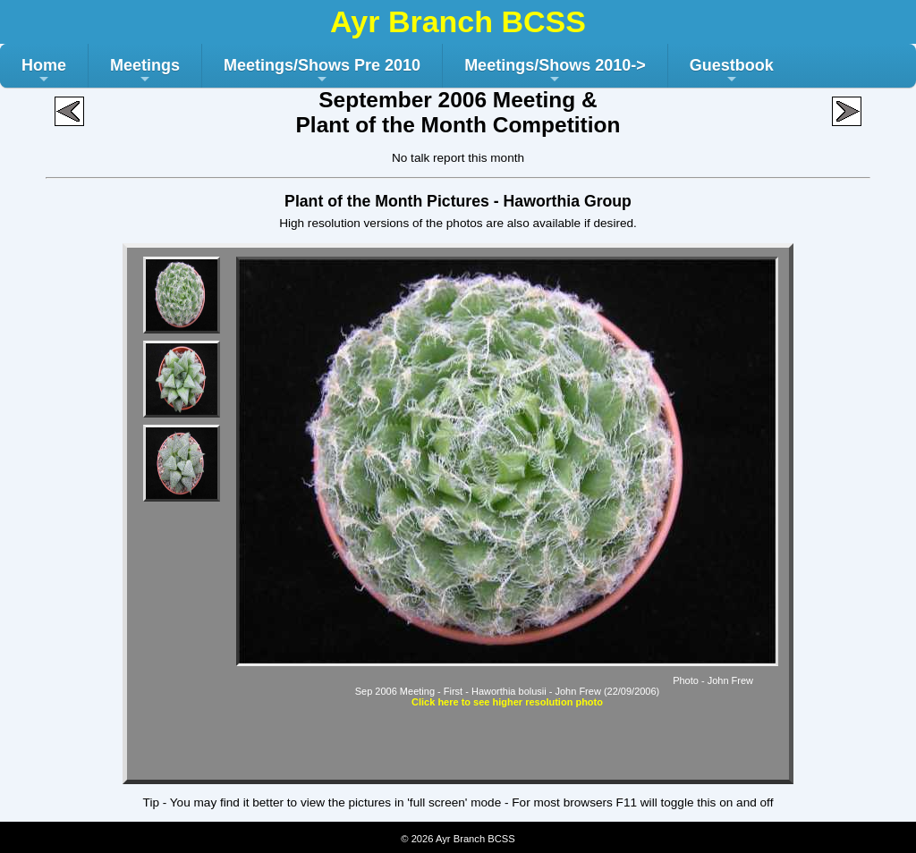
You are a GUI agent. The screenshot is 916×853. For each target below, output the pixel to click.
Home (43, 72)
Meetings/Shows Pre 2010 (322, 72)
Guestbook (732, 72)
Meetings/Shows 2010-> (555, 72)
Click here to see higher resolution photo (507, 702)
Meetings (145, 72)
